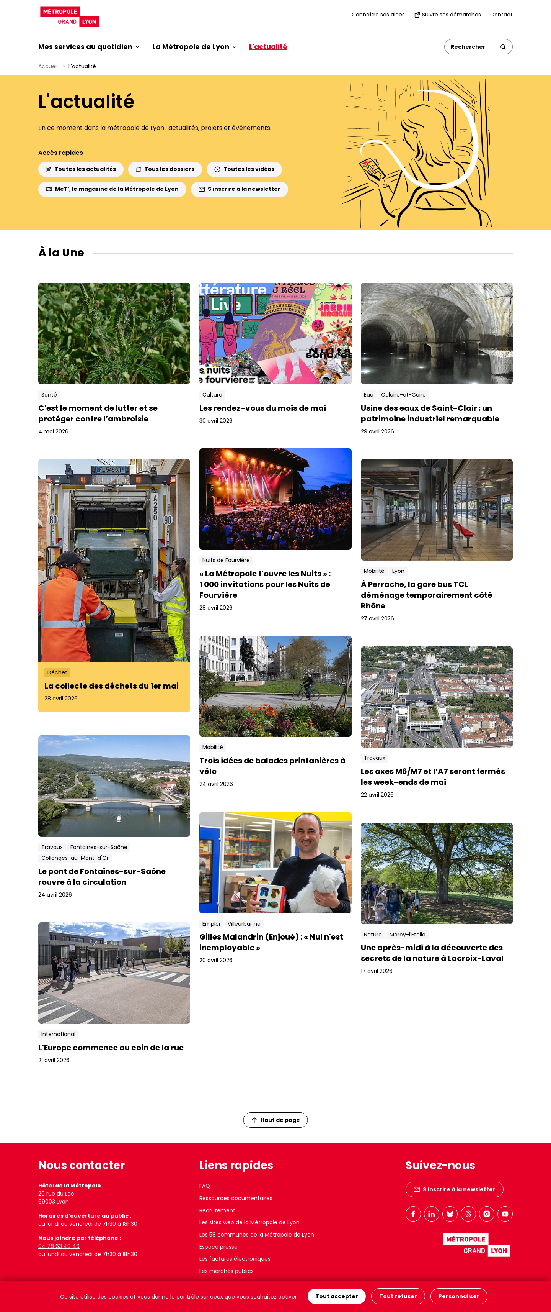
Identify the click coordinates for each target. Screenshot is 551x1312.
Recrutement (217, 1210)
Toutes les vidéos (244, 169)
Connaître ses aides (378, 14)
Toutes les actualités (81, 169)
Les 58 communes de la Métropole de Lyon (256, 1234)
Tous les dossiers (165, 169)
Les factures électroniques (235, 1259)
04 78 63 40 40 (59, 1246)
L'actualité (268, 46)
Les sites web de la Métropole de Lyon (249, 1222)
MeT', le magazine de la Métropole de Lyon (112, 189)
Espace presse (218, 1247)
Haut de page (276, 1120)
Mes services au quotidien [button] (88, 46)
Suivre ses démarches (447, 14)
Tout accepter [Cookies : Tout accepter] (336, 1296)
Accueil (48, 66)
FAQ (204, 1186)
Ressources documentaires (235, 1198)
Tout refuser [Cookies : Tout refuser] (398, 1296)
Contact (501, 14)
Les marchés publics (226, 1271)
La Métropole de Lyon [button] (194, 46)
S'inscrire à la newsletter (239, 189)
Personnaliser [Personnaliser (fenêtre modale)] (459, 1296)
